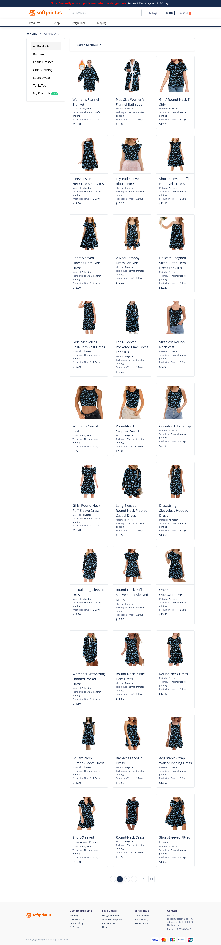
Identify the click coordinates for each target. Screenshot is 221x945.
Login (153, 13)
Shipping (101, 23)
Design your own (110, 915)
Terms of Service (143, 915)
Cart (186, 13)
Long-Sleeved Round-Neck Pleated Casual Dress (131, 510)
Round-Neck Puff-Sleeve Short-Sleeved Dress (132, 594)
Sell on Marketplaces (112, 919)
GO (151, 879)
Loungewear (41, 78)
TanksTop (40, 85)
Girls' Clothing (42, 70)
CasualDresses (43, 62)
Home (31, 33)
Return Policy (141, 923)
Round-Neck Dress (173, 674)
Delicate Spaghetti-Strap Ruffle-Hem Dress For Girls (173, 263)
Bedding (39, 54)
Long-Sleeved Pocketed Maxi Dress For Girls (132, 347)
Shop (56, 23)
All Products (41, 46)
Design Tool (77, 23)
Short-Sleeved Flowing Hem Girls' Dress (87, 263)
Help (104, 927)
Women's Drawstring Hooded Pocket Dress (89, 679)
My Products (45, 93)
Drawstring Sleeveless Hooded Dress (173, 510)
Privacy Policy (141, 919)
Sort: (88, 44)
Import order (108, 923)
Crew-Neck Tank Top (175, 426)
